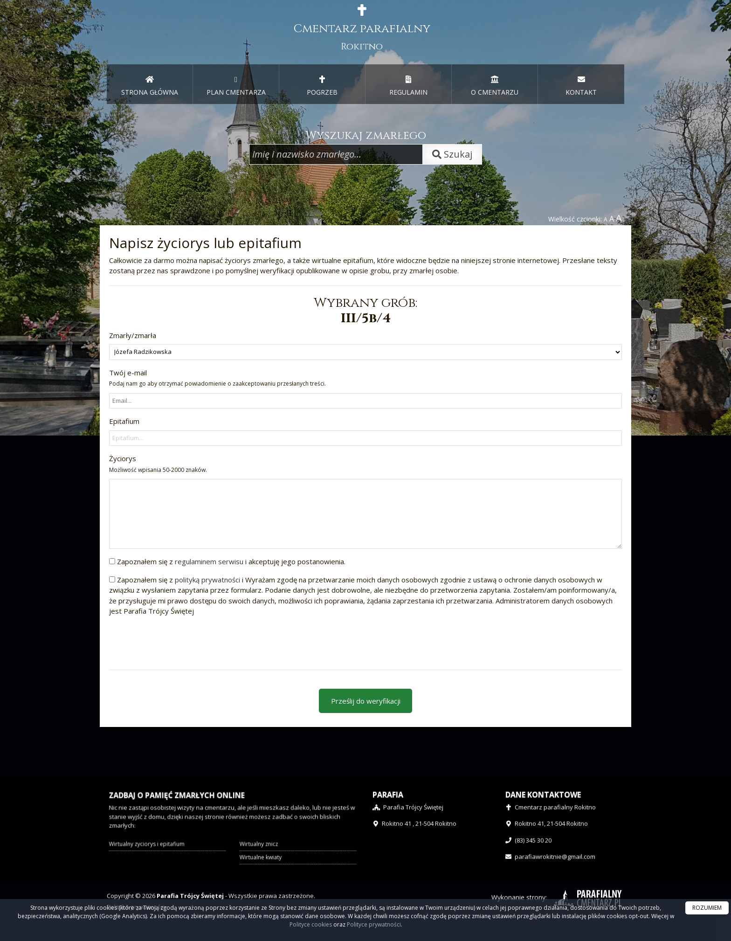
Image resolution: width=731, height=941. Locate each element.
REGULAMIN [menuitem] (408, 86)
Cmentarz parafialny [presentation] (362, 28)
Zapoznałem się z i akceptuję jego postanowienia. (231, 561)
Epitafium (124, 421)
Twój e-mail (217, 378)
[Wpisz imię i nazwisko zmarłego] (336, 154)
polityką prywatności (207, 579)
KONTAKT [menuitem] (581, 86)
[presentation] (180, 642)
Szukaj (452, 154)
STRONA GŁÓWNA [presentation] (149, 86)
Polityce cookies (311, 924)
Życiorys (158, 464)
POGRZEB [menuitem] (322, 86)
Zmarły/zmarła (132, 335)
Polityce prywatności (374, 924)
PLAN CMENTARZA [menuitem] (236, 86)
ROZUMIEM (707, 908)
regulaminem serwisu (209, 561)
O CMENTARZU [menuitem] (494, 86)
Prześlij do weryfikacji (365, 701)
